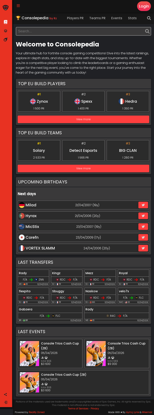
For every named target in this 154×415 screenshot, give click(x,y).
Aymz (129, 412)
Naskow (92, 291)
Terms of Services (78, 408)
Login (144, 6)
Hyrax (28, 216)
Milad (28, 205)
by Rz (53, 18)
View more (83, 119)
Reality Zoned (37, 412)
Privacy (95, 408)
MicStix (29, 227)
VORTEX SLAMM (37, 248)
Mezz (89, 273)
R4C (113, 316)
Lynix (136, 412)
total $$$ (46, 361)
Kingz (56, 273)
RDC (63, 280)
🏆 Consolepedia (36, 18)
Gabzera (26, 309)
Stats (132, 18)
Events (117, 18)
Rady (23, 273)
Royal (123, 273)
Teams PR (98, 18)
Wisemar (147, 412)
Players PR (75, 18)
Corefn (29, 237)
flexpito (25, 291)
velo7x (124, 291)
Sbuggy (58, 291)
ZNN (41, 280)
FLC (141, 298)
